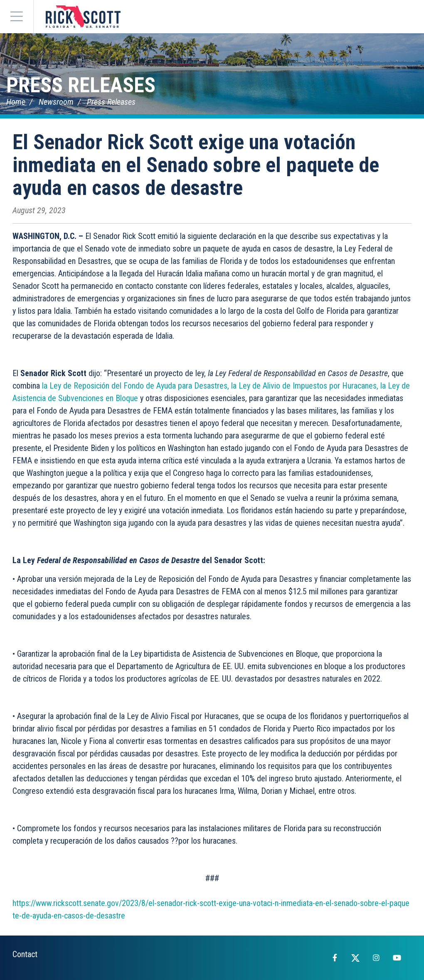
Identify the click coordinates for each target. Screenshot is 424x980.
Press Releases (80, 85)
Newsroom (56, 102)
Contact (24, 954)
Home (15, 102)
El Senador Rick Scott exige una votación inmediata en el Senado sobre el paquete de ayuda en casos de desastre (195, 165)
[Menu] (16, 16)
